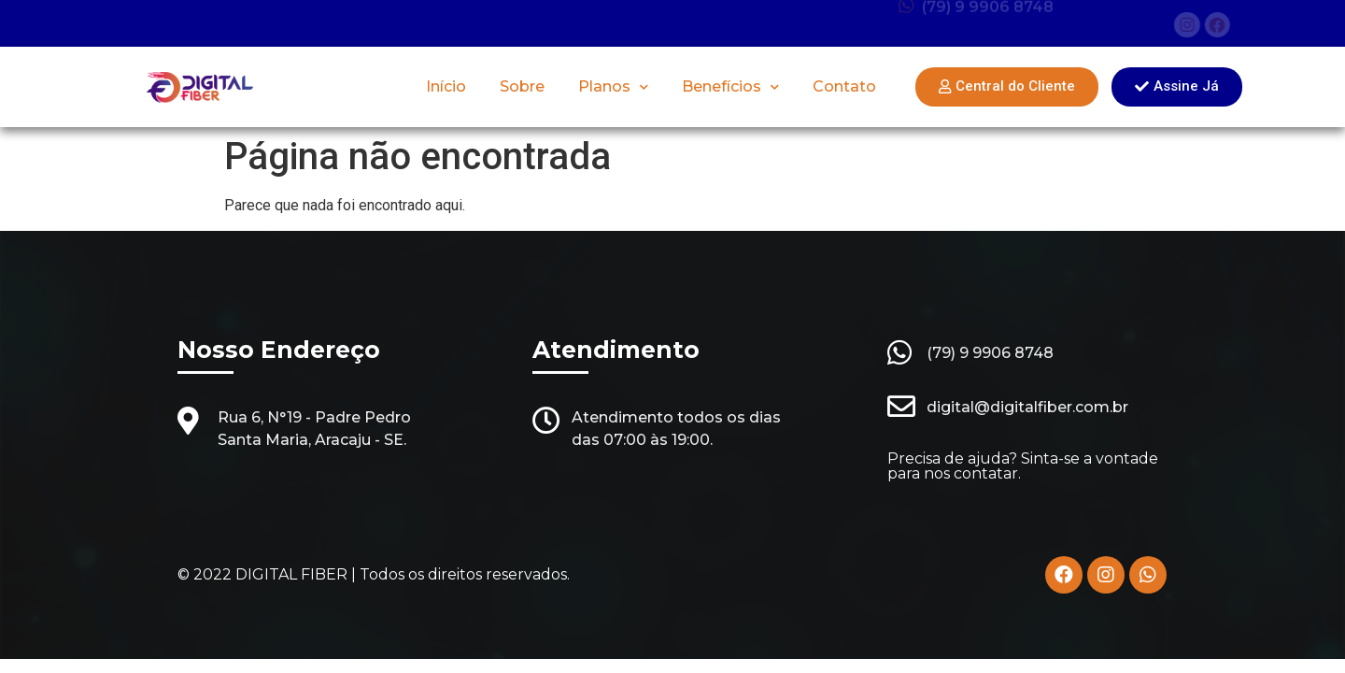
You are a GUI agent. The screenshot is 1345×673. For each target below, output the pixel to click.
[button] (1006, 87)
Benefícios (730, 87)
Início (446, 86)
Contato (844, 86)
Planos (613, 87)
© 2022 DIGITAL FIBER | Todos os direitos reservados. (373, 574)
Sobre (522, 86)
